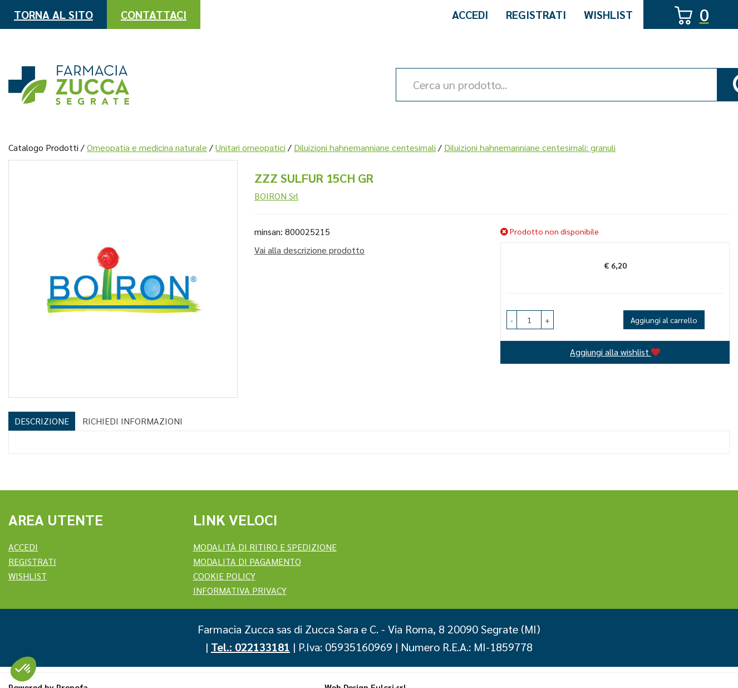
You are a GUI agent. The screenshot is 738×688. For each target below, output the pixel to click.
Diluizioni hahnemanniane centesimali (365, 147)
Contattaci (153, 14)
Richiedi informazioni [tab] (132, 421)
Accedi (470, 14)
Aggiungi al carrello (664, 320)
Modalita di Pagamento (247, 561)
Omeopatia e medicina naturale (147, 147)
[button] (511, 319)
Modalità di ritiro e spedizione (265, 547)
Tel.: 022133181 (250, 647)
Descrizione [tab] (41, 421)
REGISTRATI (32, 561)
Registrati (536, 14)
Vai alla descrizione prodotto (309, 250)
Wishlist (608, 14)
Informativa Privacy (240, 590)
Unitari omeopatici (250, 147)
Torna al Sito (53, 14)
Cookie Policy (224, 576)
